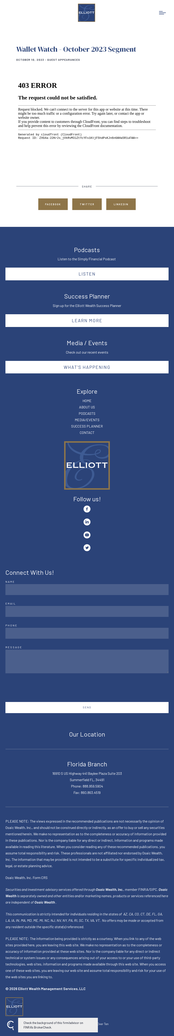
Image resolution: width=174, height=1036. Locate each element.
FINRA (143, 889)
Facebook (53, 204)
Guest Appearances (63, 59)
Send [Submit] (87, 707)
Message (13, 647)
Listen (87, 273)
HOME (87, 400)
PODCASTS (87, 413)
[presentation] (39, 688)
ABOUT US (87, 407)
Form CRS (40, 877)
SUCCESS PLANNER (87, 426)
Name (10, 581)
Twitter (87, 204)
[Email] (87, 611)
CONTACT (87, 432)
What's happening (87, 367)
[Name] (87, 589)
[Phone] (87, 633)
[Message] (87, 661)
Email (10, 603)
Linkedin (121, 204)
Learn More (87, 320)
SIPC (153, 889)
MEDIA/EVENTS (87, 420)
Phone (11, 625)
